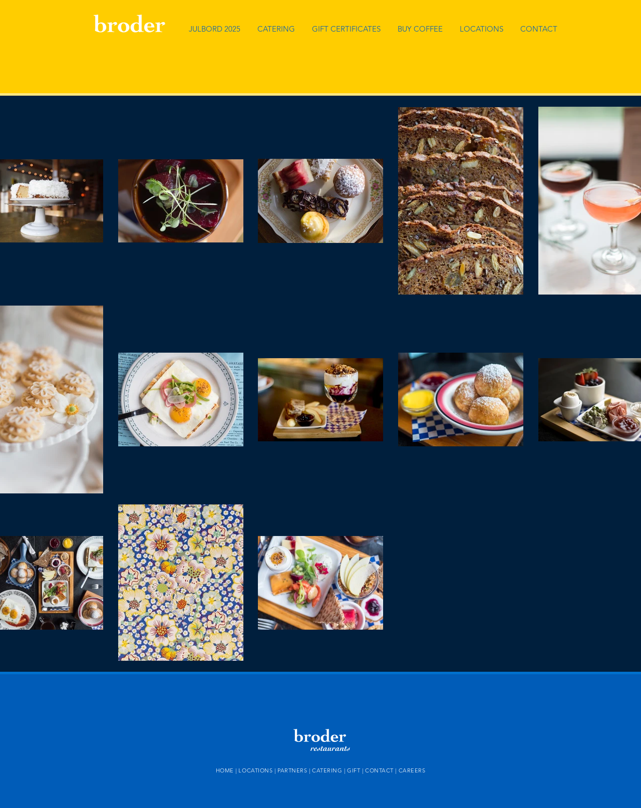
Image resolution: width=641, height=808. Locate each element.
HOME (225, 770)
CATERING (327, 770)
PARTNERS (292, 770)
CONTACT (380, 770)
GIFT (353, 770)
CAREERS (412, 770)
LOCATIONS (255, 770)
